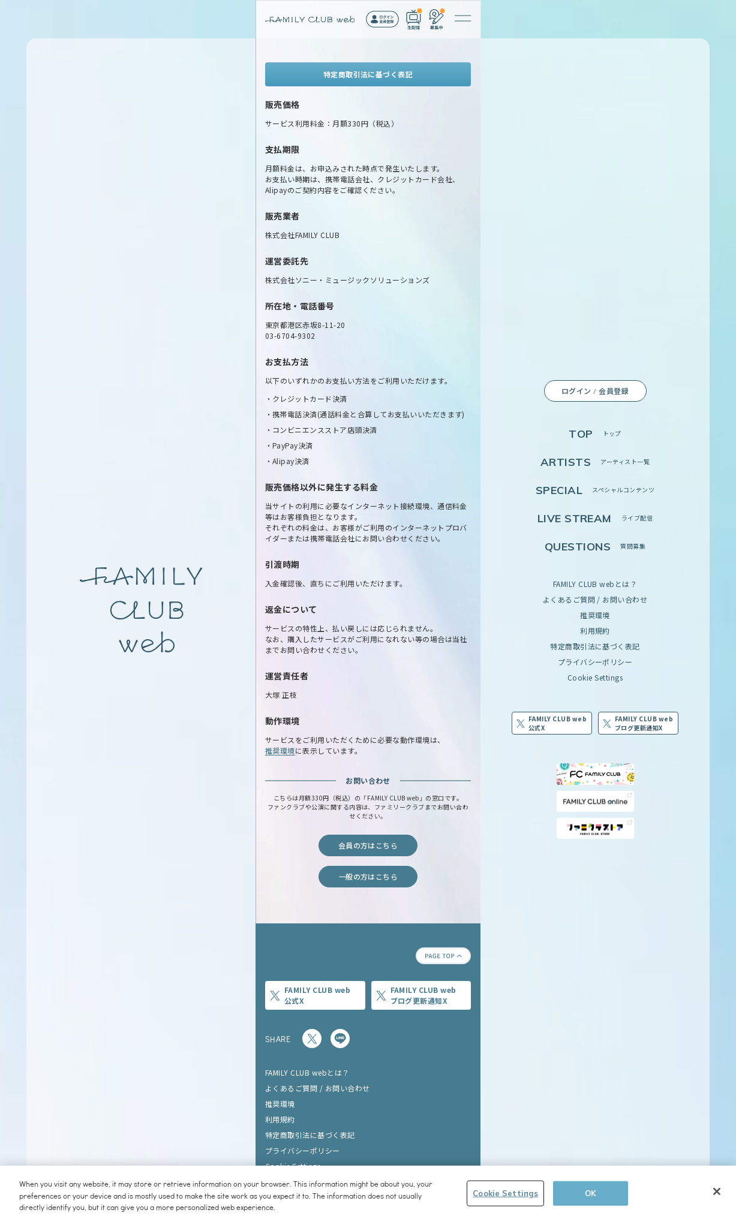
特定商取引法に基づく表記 (595, 646)
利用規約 (595, 630)
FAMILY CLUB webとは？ (595, 584)
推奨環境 (595, 615)
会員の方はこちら (368, 845)
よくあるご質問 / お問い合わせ (595, 599)
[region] (368, 1192)
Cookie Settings (595, 677)
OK (590, 1192)
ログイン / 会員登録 (595, 391)
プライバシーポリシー (595, 662)
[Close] (717, 1191)
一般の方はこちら (368, 876)
